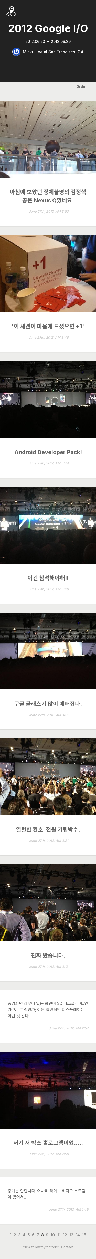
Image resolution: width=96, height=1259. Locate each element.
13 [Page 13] (71, 1234)
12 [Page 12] (65, 1234)
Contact (67, 1247)
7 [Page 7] (38, 1234)
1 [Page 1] (11, 1234)
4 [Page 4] (24, 1234)
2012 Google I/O (48, 28)
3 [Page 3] (19, 1234)
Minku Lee (33, 51)
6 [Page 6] (33, 1234)
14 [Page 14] (78, 1234)
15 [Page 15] (84, 1234)
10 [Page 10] (52, 1234)
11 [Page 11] (59, 1234)
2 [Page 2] (15, 1234)
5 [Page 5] (28, 1234)
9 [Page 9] (47, 1234)
